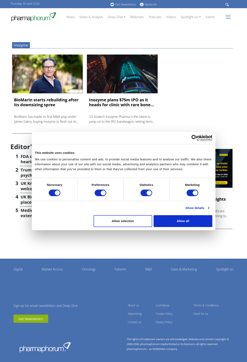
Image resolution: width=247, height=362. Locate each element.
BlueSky (81, 4)
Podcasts (155, 17)
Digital (18, 269)
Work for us (201, 314)
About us (133, 305)
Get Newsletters (125, 4)
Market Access (52, 269)
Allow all (183, 221)
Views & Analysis (91, 17)
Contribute (162, 305)
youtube (68, 4)
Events (210, 17)
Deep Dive (115, 17)
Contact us (135, 322)
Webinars (137, 17)
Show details (194, 208)
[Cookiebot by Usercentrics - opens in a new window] (194, 138)
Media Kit (151, 4)
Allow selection (123, 221)
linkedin (75, 4)
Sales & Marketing (184, 269)
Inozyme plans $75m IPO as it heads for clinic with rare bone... (121, 102)
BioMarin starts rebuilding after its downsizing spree (46, 102)
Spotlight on (189, 17)
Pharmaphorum (45, 347)
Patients (120, 269)
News (70, 17)
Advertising (135, 314)
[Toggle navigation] (229, 17)
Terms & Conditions (206, 305)
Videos (171, 17)
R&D (148, 269)
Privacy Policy (164, 322)
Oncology (88, 269)
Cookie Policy (164, 314)
